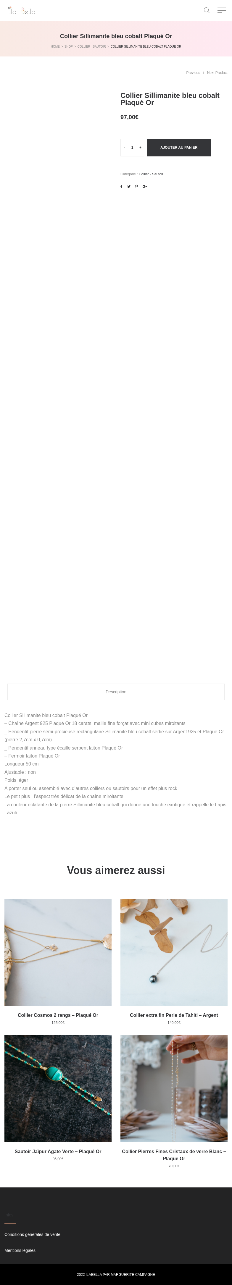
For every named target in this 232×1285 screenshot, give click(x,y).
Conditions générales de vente (32, 1234)
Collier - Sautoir (151, 174)
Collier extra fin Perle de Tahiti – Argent (174, 1015)
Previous (193, 73)
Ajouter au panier (178, 147)
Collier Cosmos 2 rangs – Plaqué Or (58, 1015)
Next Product (217, 73)
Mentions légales (20, 1250)
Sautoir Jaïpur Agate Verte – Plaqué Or (58, 1151)
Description (116, 692)
